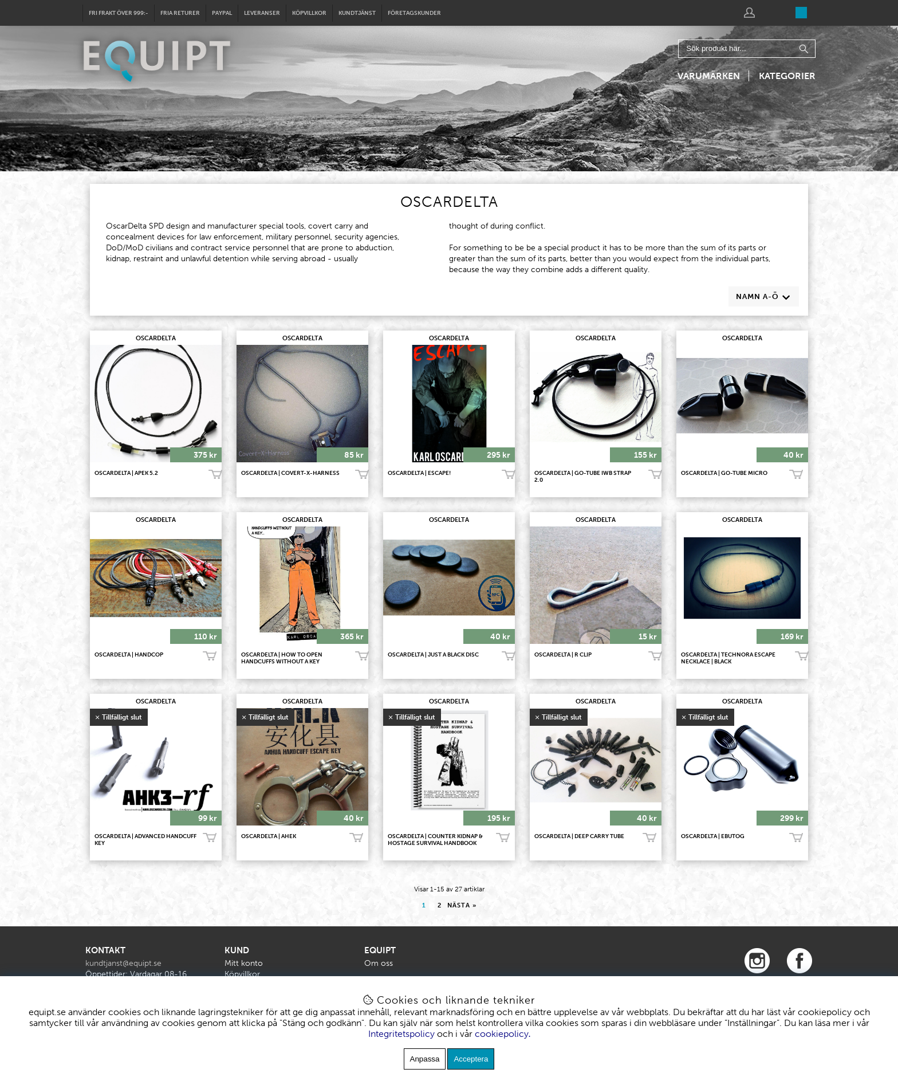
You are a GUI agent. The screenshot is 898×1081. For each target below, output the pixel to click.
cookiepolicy (502, 1033)
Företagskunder (414, 13)
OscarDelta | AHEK (268, 836)
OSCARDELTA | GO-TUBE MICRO (724, 473)
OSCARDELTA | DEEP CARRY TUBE (579, 836)
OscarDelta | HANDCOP (128, 654)
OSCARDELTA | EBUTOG (713, 836)
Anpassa (425, 1059)
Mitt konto (243, 963)
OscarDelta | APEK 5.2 (126, 473)
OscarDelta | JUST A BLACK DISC (433, 654)
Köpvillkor (309, 13)
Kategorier (787, 75)
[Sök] (747, 48)
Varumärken (709, 75)
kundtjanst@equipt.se (123, 963)
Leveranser (262, 13)
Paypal (222, 13)
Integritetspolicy (401, 1033)
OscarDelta (156, 338)
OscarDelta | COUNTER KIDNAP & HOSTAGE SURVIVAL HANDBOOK (435, 840)
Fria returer (180, 13)
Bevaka (209, 838)
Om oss (378, 963)
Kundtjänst (357, 13)
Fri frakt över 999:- (118, 13)
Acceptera (471, 1059)
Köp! (796, 475)
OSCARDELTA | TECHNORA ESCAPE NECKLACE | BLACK (728, 658)
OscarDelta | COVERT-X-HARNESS (290, 473)
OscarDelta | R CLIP (563, 654)
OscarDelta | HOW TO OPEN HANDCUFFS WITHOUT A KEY (281, 658)
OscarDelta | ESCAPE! (419, 473)
